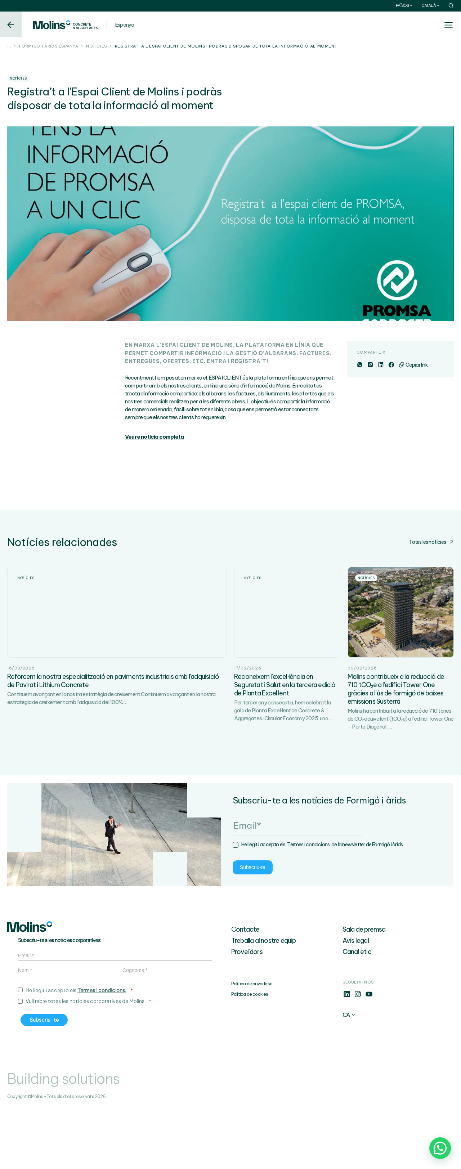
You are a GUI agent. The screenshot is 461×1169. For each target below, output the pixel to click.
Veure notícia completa (154, 436)
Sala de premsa (364, 990)
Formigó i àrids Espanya (49, 46)
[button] (440, 1148)
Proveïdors (247, 1012)
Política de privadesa (251, 1044)
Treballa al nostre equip (263, 1001)
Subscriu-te (39, 929)
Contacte (245, 990)
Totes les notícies (431, 542)
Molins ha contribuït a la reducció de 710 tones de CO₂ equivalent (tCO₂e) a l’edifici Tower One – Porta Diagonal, (400, 779)
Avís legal (356, 1001)
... (9, 46)
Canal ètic (357, 1012)
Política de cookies (249, 1054)
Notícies (96, 46)
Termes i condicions (94, 907)
